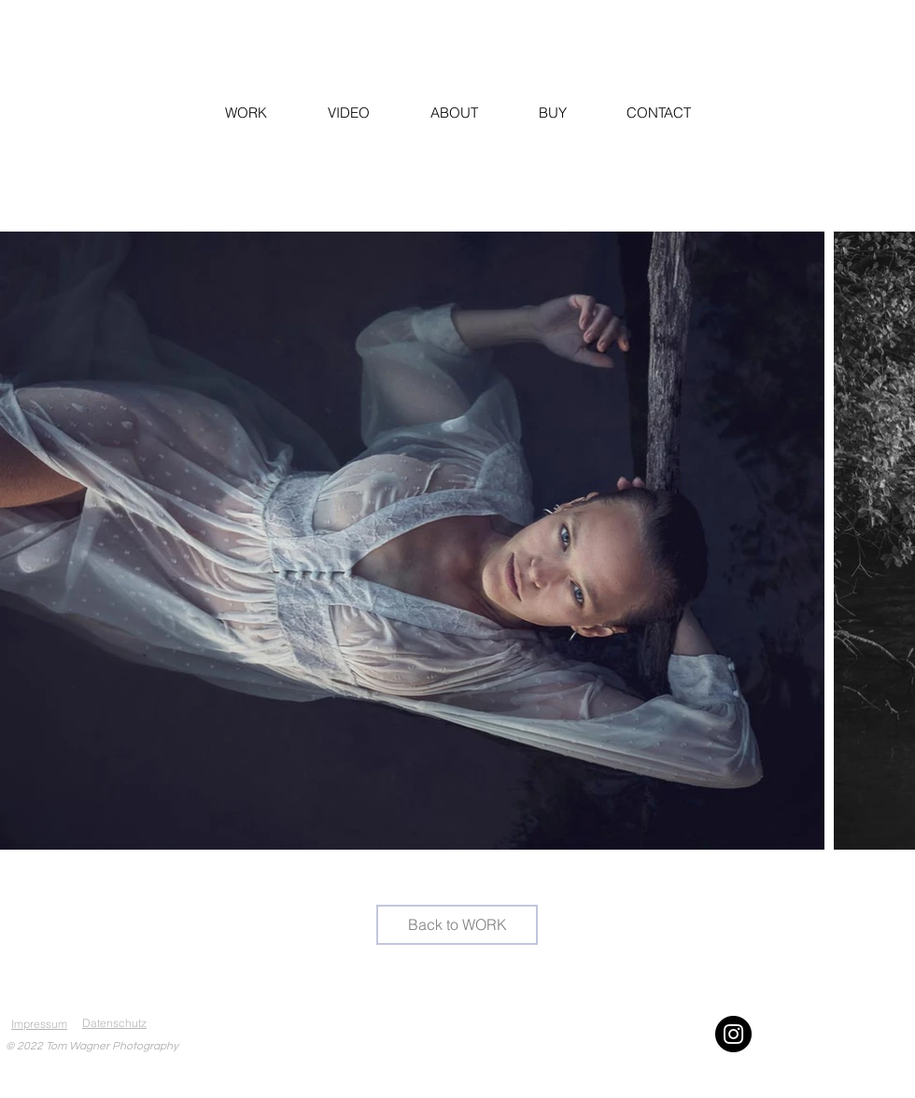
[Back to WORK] (457, 925)
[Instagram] (733, 1034)
